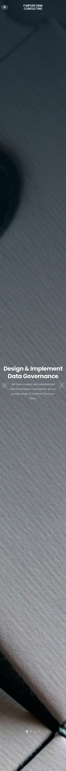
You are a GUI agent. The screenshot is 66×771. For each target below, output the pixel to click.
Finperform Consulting (32, 7)
